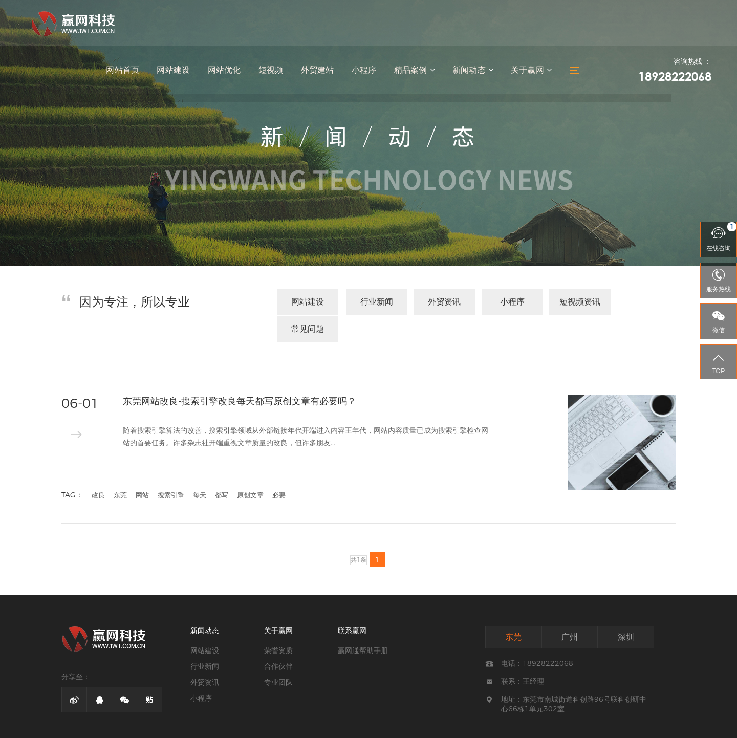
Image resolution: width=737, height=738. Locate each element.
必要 (279, 466)
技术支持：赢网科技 (506, 726)
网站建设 (177, 72)
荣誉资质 (278, 621)
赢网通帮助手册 (363, 621)
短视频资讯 (576, 302)
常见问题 (644, 302)
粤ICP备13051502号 (405, 726)
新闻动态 (473, 72)
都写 (221, 466)
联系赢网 (352, 601)
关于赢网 (531, 72)
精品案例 (416, 72)
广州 (569, 608)
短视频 (274, 72)
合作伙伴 (278, 637)
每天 (199, 466)
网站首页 (127, 72)
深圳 (626, 608)
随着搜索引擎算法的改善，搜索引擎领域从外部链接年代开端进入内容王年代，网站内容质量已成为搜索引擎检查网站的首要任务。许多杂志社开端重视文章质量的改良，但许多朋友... (305, 409)
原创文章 (250, 466)
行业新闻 (372, 302)
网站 (142, 466)
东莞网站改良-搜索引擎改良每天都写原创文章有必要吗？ (240, 372)
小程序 (366, 72)
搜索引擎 (171, 466)
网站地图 (456, 726)
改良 (98, 466)
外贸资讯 (440, 302)
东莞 (120, 466)
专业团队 (278, 653)
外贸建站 (320, 72)
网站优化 (227, 72)
